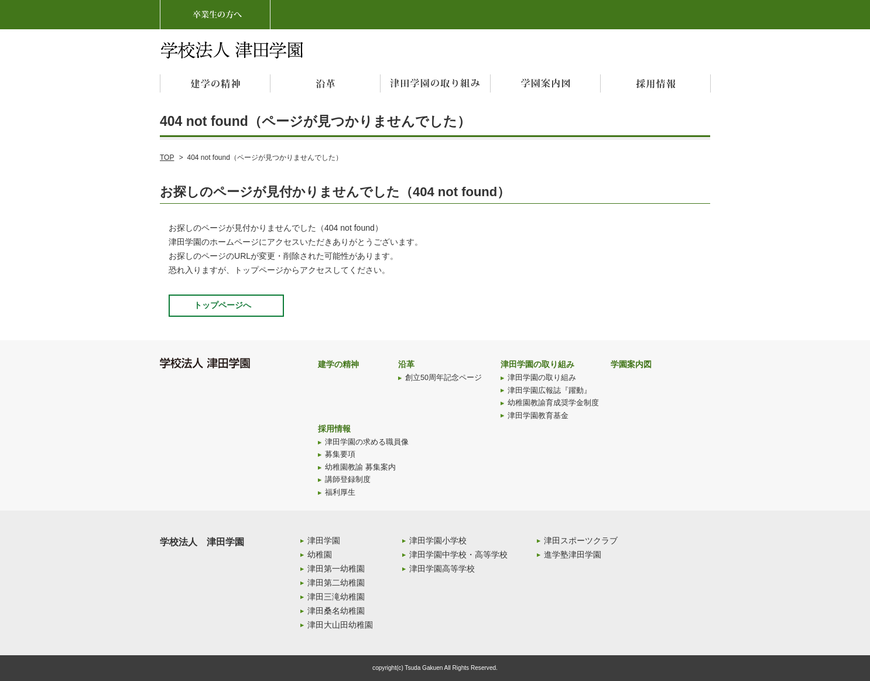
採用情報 (334, 428)
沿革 (406, 364)
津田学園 (323, 540)
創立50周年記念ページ (443, 378)
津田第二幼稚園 (336, 582)
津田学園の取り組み (537, 364)
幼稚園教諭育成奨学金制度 (553, 403)
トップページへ (222, 305)
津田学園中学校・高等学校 (458, 554)
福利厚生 (340, 492)
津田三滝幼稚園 (336, 596)
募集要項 (340, 454)
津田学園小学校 (438, 540)
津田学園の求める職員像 (367, 442)
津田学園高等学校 (442, 568)
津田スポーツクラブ (581, 540)
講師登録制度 (348, 479)
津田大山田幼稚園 (340, 624)
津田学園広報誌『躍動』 (549, 390)
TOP (167, 157)
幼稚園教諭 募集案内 (360, 467)
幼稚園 (319, 554)
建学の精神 (338, 364)
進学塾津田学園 (572, 554)
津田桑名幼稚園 (336, 610)
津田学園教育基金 (538, 416)
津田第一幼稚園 (336, 568)
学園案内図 (631, 364)
